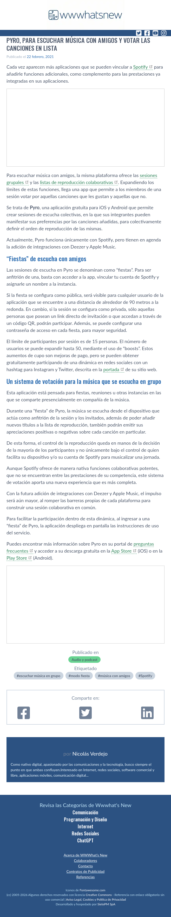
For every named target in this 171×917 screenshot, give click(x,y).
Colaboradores (85, 860)
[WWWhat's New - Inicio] (85, 15)
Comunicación (85, 812)
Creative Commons (99, 895)
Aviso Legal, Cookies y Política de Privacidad (96, 899)
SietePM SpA (106, 904)
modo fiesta (80, 675)
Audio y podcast (84, 659)
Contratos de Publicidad (85, 871)
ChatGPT (85, 840)
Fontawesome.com (92, 890)
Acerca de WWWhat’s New (85, 855)
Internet (85, 826)
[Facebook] (147, 33)
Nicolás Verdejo (90, 753)
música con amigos (115, 675)
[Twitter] (139, 33)
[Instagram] (164, 33)
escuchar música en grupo (39, 675)
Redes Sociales (85, 833)
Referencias (85, 877)
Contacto (85, 866)
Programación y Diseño (85, 819)
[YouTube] (155, 33)
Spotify (146, 675)
